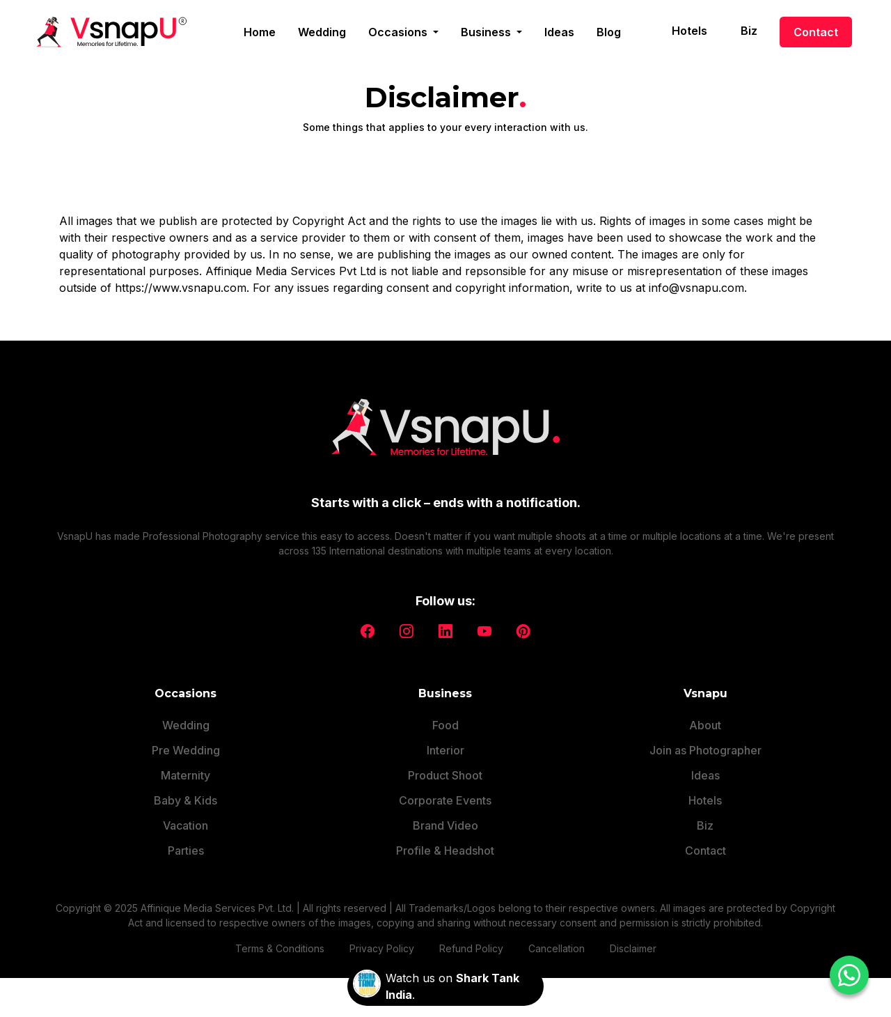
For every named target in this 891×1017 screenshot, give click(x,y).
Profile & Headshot (445, 850)
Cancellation (556, 948)
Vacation (185, 825)
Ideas (559, 32)
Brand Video (445, 825)
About (705, 725)
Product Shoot (445, 775)
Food (445, 725)
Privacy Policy (381, 948)
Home (260, 32)
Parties (186, 850)
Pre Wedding (186, 750)
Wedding (322, 32)
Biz (749, 31)
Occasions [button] (399, 32)
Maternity (185, 775)
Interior (445, 750)
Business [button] (487, 32)
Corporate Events (445, 800)
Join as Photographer (705, 750)
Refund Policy (471, 948)
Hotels (689, 31)
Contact (816, 32)
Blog (609, 32)
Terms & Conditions (279, 948)
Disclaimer (633, 948)
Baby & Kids (185, 800)
